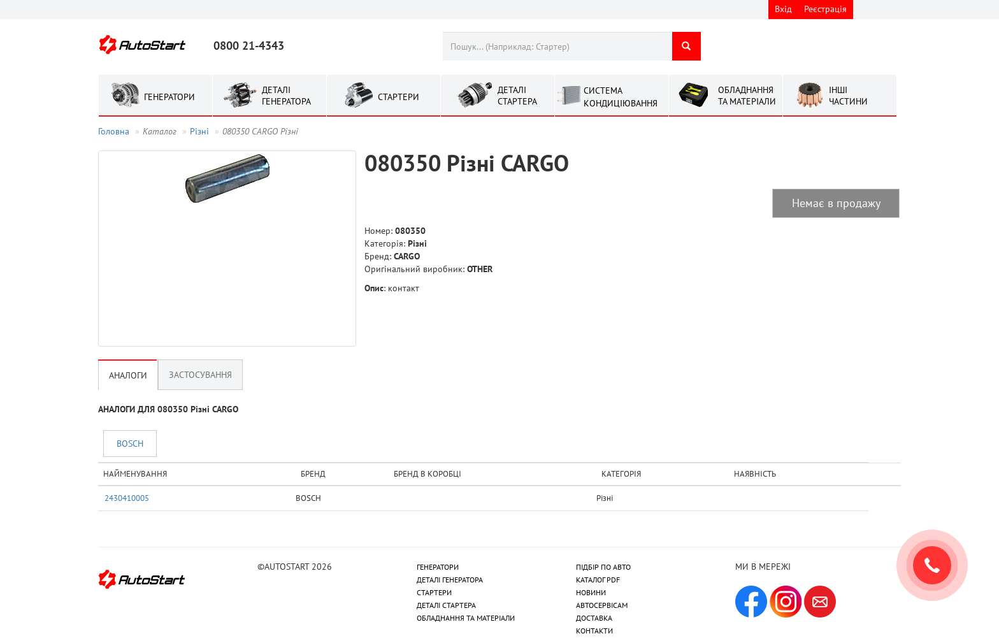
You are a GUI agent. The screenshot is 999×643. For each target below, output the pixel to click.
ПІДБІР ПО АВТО (603, 567)
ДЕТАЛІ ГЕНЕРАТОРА (450, 579)
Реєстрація (825, 9)
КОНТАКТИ (594, 630)
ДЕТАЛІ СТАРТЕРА (446, 605)
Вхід (783, 9)
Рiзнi (199, 131)
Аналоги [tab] (128, 375)
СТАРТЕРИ (434, 592)
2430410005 (126, 498)
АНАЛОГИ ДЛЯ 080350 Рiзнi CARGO (168, 409)
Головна (113, 131)
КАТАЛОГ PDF (598, 579)
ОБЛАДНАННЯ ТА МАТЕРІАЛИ (466, 618)
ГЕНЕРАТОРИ (438, 567)
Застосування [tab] (200, 374)
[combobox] (557, 46)
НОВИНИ (591, 592)
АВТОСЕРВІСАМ (602, 605)
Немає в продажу (836, 203)
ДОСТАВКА (594, 618)
